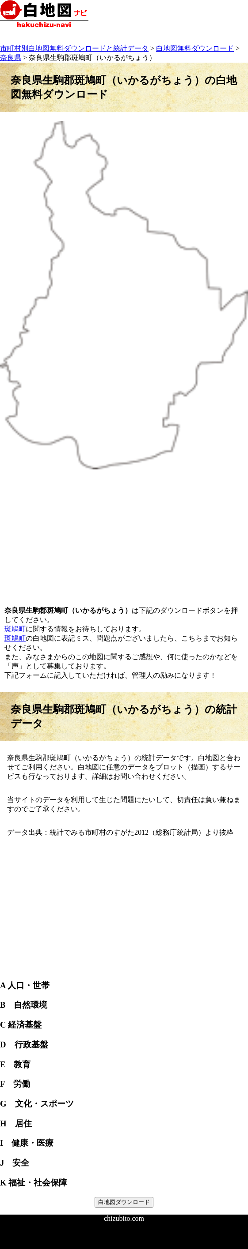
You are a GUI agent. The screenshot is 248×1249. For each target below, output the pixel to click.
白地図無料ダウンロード (195, 48)
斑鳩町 (15, 629)
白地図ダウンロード (124, 1202)
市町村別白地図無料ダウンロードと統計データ (74, 48)
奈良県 (10, 57)
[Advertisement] (124, 533)
